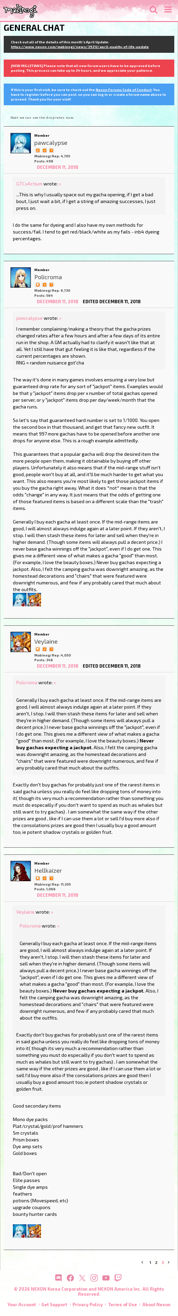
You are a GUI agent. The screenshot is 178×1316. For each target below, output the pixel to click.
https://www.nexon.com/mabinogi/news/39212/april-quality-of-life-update (80, 47)
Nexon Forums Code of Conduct (124, 90)
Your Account (21, 1304)
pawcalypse (29, 318)
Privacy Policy (88, 1304)
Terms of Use (122, 1304)
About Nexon (156, 1304)
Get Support (54, 1304)
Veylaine (25, 912)
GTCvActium (29, 183)
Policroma (26, 682)
